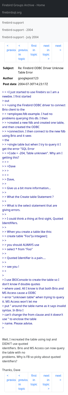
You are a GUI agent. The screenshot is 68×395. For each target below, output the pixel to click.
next (58, 46)
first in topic (33, 50)
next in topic (46, 50)
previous (11, 50)
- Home (23, 5)
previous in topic (23, 54)
